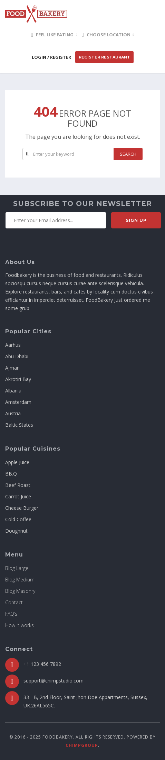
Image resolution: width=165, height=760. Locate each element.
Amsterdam (18, 402)
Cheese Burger (21, 508)
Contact (14, 602)
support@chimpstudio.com (53, 680)
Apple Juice (17, 462)
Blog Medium (20, 579)
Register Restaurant (104, 57)
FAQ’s (11, 613)
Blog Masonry (20, 591)
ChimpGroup (82, 745)
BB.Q (11, 473)
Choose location (106, 34)
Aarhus (13, 345)
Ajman (12, 367)
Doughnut (16, 530)
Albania (13, 390)
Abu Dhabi (16, 356)
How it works (19, 625)
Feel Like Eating (52, 34)
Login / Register (51, 57)
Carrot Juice (18, 496)
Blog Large (16, 568)
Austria (13, 413)
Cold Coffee (18, 519)
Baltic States (19, 425)
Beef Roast (17, 485)
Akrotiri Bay (18, 379)
